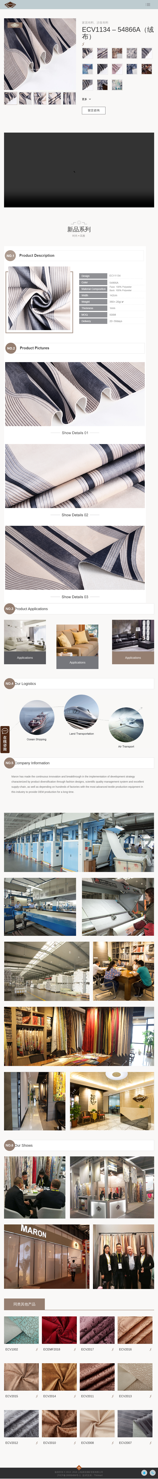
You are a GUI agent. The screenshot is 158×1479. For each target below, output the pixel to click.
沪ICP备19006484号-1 (69, 1475)
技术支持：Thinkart (92, 1475)
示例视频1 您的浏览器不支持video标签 (79, 170)
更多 (84, 99)
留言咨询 (94, 110)
